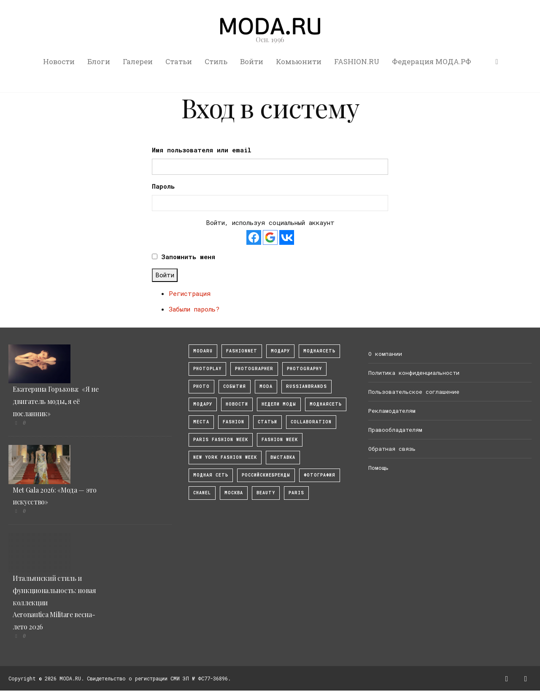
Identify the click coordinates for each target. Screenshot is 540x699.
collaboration (311, 422)
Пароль (163, 186)
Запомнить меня (188, 256)
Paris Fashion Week (220, 439)
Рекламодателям (392, 411)
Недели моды (279, 404)
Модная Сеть (210, 475)
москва (233, 493)
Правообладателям (395, 429)
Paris (296, 493)
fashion (233, 422)
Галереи (138, 61)
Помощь (378, 467)
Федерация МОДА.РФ (431, 61)
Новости (59, 61)
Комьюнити (298, 61)
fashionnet (241, 351)
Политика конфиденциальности (413, 373)
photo (201, 386)
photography (304, 368)
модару (280, 351)
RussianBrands (306, 386)
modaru (203, 351)
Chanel (202, 493)
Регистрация (190, 293)
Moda (266, 386)
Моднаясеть (326, 404)
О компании (385, 354)
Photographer (254, 368)
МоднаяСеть (319, 351)
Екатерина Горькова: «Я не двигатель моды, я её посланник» (56, 401)
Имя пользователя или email (201, 150)
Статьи (178, 61)
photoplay (207, 368)
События (234, 386)
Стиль (216, 61)
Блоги (98, 61)
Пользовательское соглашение (413, 392)
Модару (202, 404)
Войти (251, 61)
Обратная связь (392, 448)
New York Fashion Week (225, 457)
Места (201, 422)
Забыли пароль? (194, 309)
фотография (319, 475)
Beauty (265, 493)
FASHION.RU (356, 61)
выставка (282, 457)
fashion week (280, 439)
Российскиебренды (266, 475)
